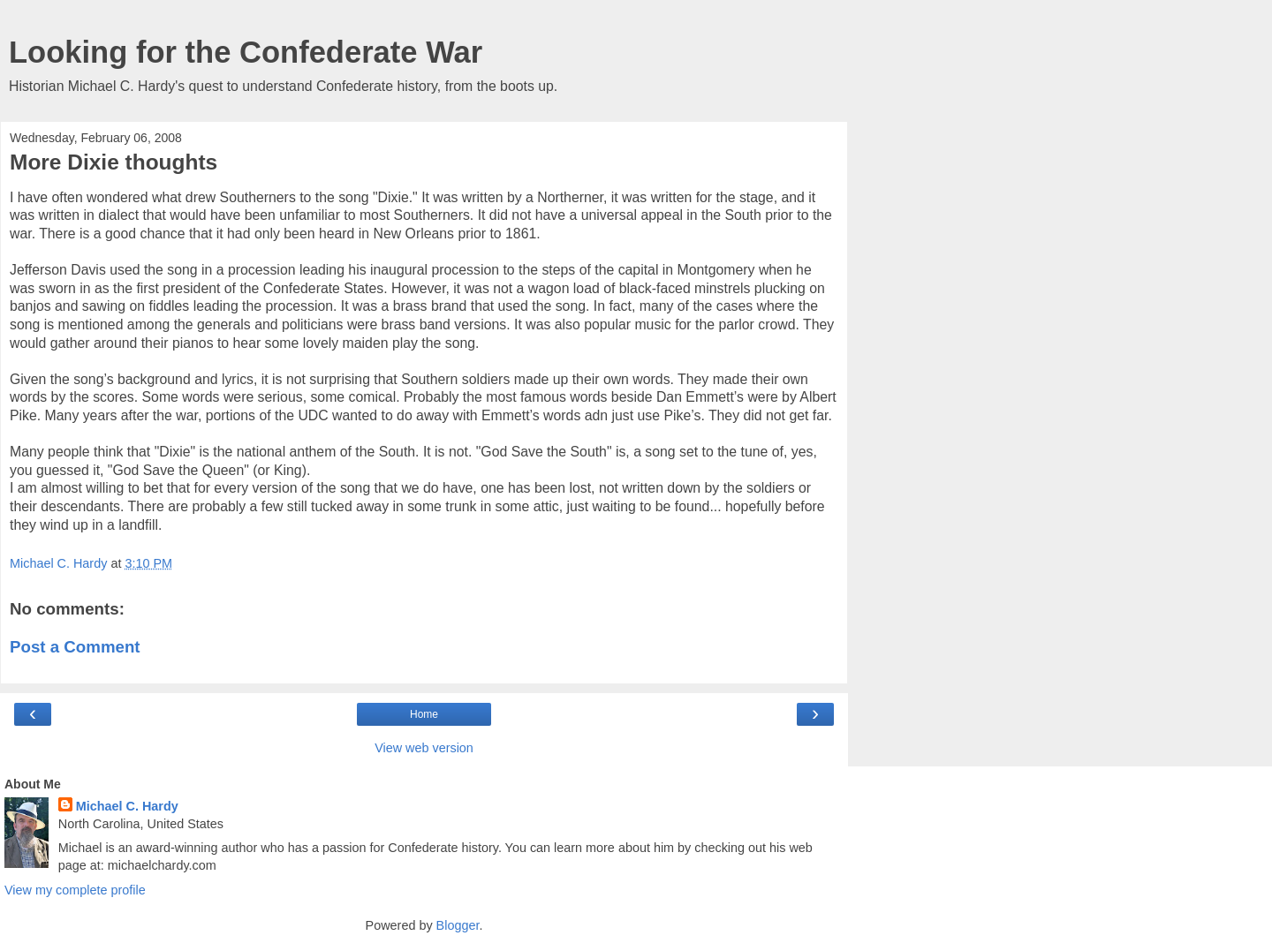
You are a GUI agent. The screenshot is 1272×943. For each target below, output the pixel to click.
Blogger (458, 925)
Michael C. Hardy (127, 806)
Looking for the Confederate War (245, 52)
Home (424, 714)
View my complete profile (75, 890)
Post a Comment (75, 646)
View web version (424, 748)
